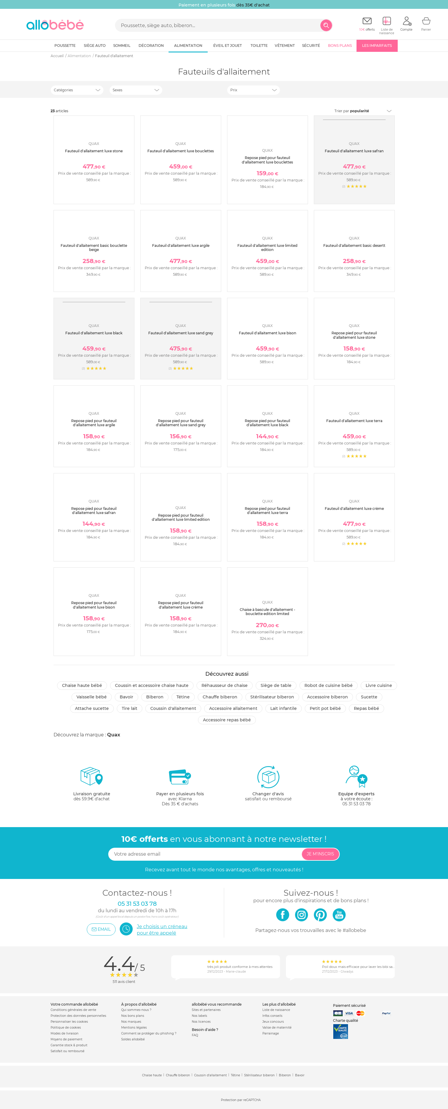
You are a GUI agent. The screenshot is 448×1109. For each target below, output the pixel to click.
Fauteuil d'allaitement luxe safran (354, 151)
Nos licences (201, 1022)
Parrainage (270, 1033)
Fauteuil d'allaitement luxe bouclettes (180, 151)
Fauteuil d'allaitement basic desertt (354, 245)
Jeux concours (273, 1022)
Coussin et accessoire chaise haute (152, 685)
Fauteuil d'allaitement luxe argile (180, 245)
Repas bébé (366, 708)
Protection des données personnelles (78, 1016)
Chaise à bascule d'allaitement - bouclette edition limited (267, 611)
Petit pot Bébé (325, 708)
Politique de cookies (66, 1027)
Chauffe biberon (220, 697)
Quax (113, 735)
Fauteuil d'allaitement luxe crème (354, 508)
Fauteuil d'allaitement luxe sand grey (180, 333)
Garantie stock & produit (69, 1045)
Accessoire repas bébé (227, 720)
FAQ (195, 1035)
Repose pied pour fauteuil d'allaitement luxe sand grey (181, 423)
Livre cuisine (379, 685)
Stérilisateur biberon (272, 697)
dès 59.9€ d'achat (91, 785)
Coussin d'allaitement (173, 708)
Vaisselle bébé (91, 697)
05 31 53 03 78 (356, 803)
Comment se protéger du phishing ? (148, 1033)
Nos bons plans (132, 1016)
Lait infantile (283, 708)
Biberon (155, 697)
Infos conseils (272, 1016)
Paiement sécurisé (349, 1005)
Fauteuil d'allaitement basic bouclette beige (94, 247)
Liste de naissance (276, 1010)
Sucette (369, 697)
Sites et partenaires (206, 1010)
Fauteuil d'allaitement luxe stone (94, 151)
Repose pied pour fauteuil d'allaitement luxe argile (93, 423)
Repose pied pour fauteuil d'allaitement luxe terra (267, 510)
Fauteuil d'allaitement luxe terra (354, 421)
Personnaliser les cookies (69, 1022)
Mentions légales (134, 1027)
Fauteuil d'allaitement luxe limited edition (267, 247)
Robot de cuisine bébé (328, 685)
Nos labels (199, 1016)
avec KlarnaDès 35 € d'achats (180, 785)
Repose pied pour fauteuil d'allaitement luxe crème (180, 605)
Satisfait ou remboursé (67, 1051)
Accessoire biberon (327, 697)
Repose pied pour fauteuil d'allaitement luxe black (267, 423)
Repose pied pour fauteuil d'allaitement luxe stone (354, 335)
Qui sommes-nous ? (136, 1010)
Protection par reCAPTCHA (241, 1100)
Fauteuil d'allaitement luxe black (93, 333)
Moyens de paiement (66, 1039)
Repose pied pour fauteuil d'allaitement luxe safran (93, 510)
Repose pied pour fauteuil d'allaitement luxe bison (93, 605)
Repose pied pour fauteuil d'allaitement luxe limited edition (181, 517)
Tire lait (129, 708)
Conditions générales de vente (73, 1010)
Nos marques (131, 1022)
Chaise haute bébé (82, 685)
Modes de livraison (65, 1033)
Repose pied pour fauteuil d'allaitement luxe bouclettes (267, 160)
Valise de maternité (277, 1027)
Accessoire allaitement (233, 708)
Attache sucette (92, 708)
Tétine (183, 697)
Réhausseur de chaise (224, 685)
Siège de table (276, 685)
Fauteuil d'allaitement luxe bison (267, 333)
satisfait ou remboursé (268, 783)
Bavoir (126, 697)
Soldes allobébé (133, 1039)
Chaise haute (152, 1075)
